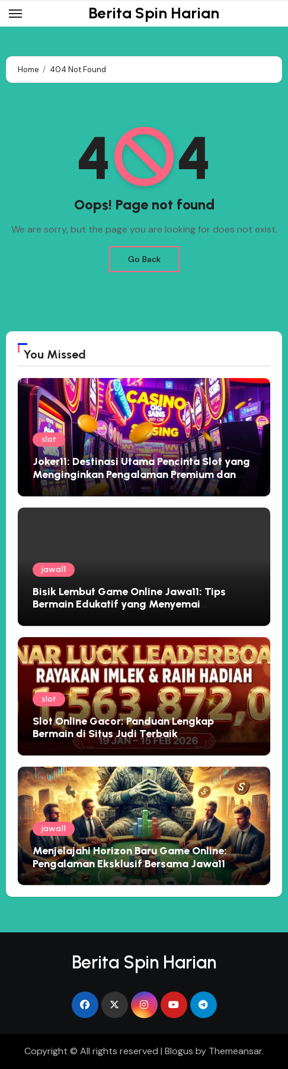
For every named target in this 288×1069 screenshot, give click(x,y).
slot (48, 439)
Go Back (144, 259)
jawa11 (53, 569)
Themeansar (235, 1051)
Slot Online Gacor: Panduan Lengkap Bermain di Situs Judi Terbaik (123, 728)
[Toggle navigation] (15, 14)
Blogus (179, 1051)
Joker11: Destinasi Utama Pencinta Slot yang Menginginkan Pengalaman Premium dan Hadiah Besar (141, 474)
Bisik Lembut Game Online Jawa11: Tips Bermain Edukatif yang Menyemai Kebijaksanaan (129, 604)
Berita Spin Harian (153, 13)
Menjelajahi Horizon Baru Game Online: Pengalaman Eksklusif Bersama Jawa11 (130, 857)
